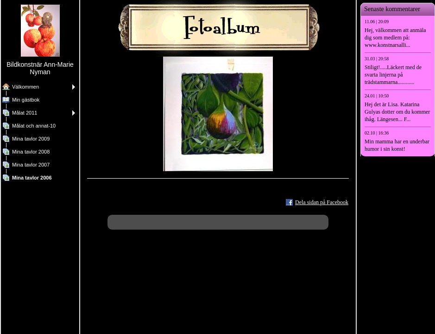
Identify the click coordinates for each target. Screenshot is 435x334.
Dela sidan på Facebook (321, 202)
